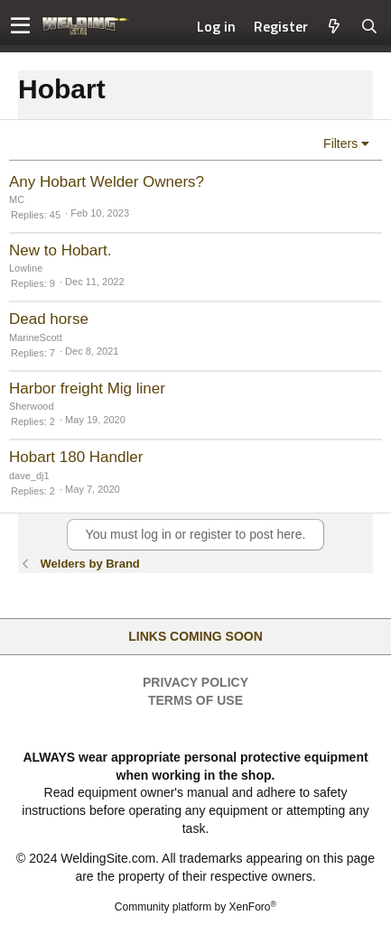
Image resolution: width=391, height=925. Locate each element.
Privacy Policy (195, 682)
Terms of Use (195, 700)
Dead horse (48, 319)
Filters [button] (340, 143)
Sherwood (31, 406)
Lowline (25, 268)
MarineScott (35, 337)
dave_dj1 (29, 475)
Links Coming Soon (195, 636)
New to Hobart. (60, 250)
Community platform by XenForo (195, 907)
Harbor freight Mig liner (87, 388)
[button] (20, 26)
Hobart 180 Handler (76, 457)
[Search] (369, 26)
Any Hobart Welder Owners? (106, 181)
